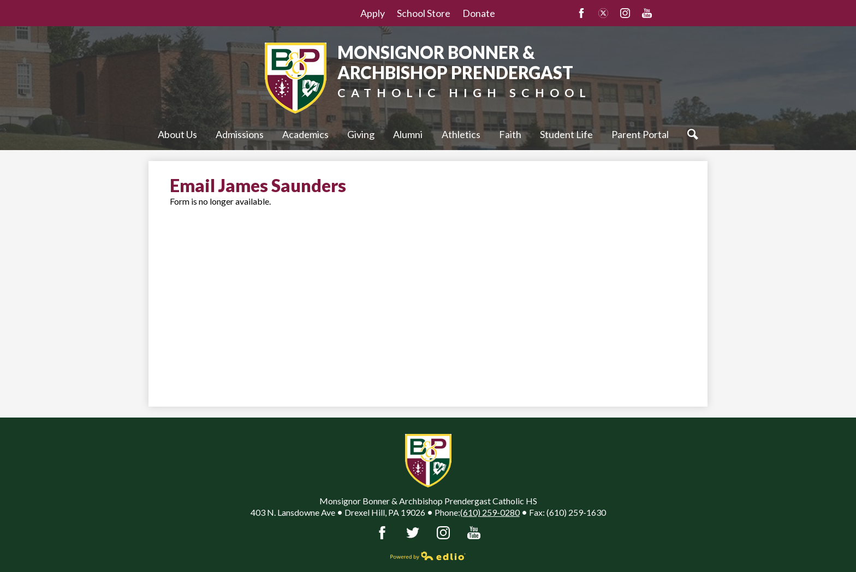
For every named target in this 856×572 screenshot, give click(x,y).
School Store (423, 13)
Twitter (603, 13)
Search (695, 134)
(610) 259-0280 (490, 512)
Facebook (581, 13)
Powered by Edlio (428, 555)
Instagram (625, 13)
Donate (478, 13)
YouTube (647, 13)
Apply (372, 13)
